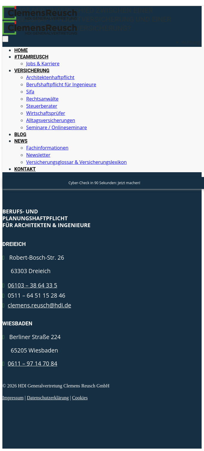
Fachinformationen (47, 147)
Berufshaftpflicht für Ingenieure (61, 84)
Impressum (13, 397)
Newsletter (38, 155)
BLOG (20, 134)
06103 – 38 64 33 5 (32, 285)
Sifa (30, 91)
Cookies (80, 397)
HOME (21, 50)
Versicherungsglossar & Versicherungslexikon (76, 162)
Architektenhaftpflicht (50, 77)
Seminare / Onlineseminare (56, 127)
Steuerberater (41, 106)
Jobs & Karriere (43, 63)
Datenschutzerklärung (47, 397)
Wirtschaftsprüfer (45, 113)
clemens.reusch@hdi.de (39, 305)
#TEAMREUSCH (31, 57)
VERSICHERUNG (31, 70)
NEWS (20, 141)
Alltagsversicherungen (50, 120)
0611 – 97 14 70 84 (32, 363)
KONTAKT (25, 169)
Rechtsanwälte (42, 99)
